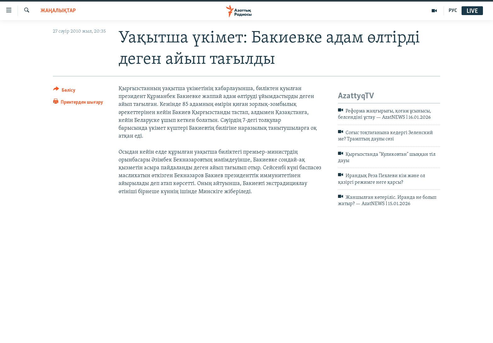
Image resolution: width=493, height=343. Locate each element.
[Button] (64, 91)
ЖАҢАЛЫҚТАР (58, 11)
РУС (453, 10)
